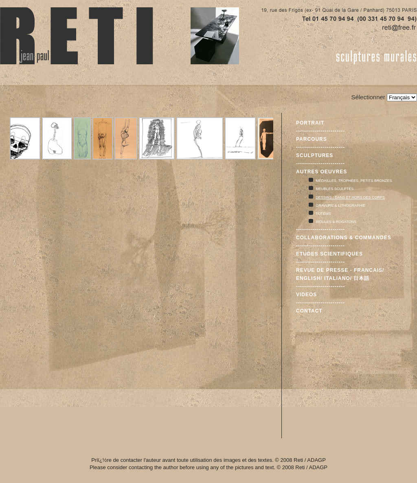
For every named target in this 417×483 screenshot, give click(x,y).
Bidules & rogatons (336, 222)
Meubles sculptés (334, 189)
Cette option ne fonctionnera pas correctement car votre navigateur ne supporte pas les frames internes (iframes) (141, 245)
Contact (309, 311)
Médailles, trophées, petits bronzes (354, 181)
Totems (323, 214)
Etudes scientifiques (329, 254)
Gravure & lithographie (340, 205)
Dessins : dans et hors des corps (350, 197)
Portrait (310, 123)
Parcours (311, 139)
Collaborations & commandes (343, 237)
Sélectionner (368, 97)
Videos (306, 294)
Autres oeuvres (321, 172)
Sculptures (314, 155)
